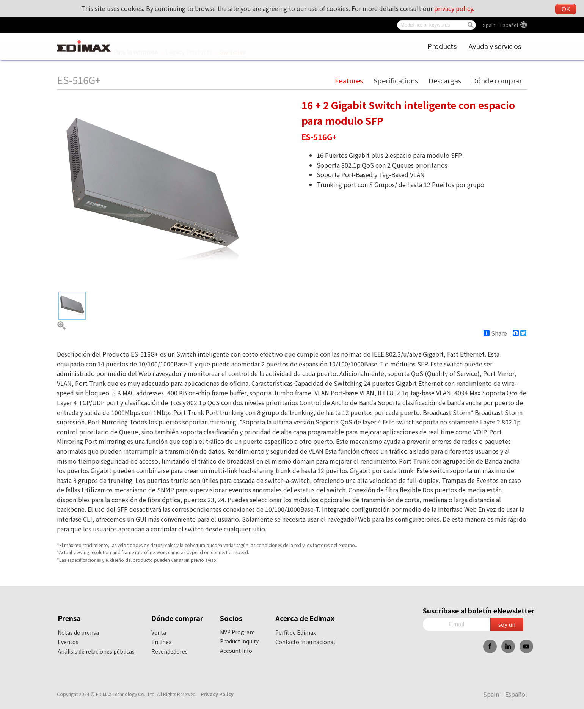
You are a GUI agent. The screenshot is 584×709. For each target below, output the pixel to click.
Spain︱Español (500, 24)
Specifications (396, 80)
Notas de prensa (78, 632)
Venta (158, 632)
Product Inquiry (239, 641)
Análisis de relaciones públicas (96, 651)
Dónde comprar (497, 80)
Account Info (236, 650)
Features (349, 80)
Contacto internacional (305, 642)
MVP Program (237, 632)
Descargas (445, 80)
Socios (231, 618)
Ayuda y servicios (495, 46)
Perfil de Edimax (295, 632)
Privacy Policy (217, 694)
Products (442, 46)
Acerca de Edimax (304, 618)
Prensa (69, 618)
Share (495, 333)
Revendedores (169, 651)
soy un (506, 624)
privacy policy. (454, 8)
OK (566, 8)
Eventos (68, 642)
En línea (161, 642)
